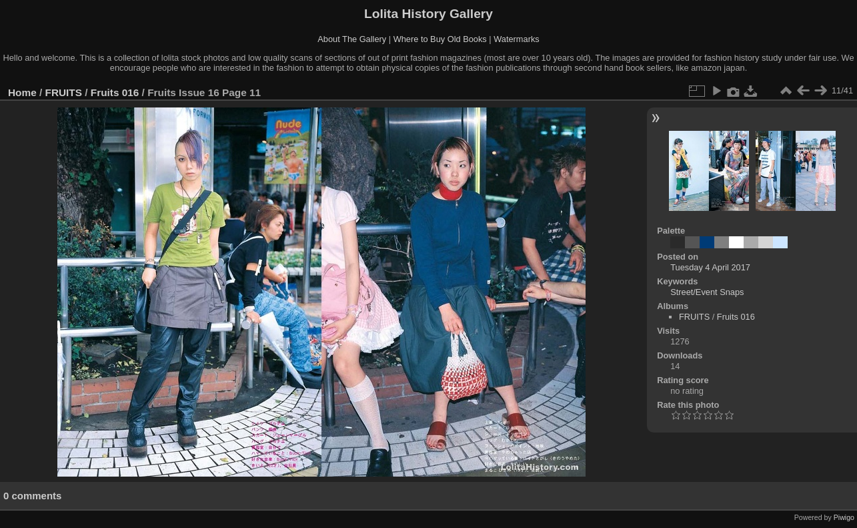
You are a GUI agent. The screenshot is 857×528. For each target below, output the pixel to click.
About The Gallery (351, 39)
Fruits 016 (115, 92)
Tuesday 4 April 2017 (710, 267)
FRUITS (63, 92)
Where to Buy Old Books (440, 39)
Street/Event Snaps (707, 292)
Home (22, 92)
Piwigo (844, 517)
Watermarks (517, 39)
